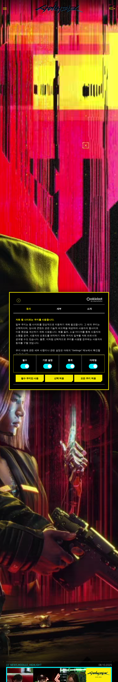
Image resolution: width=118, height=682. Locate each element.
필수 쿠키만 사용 (29, 378)
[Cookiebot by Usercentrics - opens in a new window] (88, 299)
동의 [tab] (28, 308)
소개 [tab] (89, 308)
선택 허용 (59, 378)
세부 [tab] (59, 308)
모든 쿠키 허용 (88, 378)
